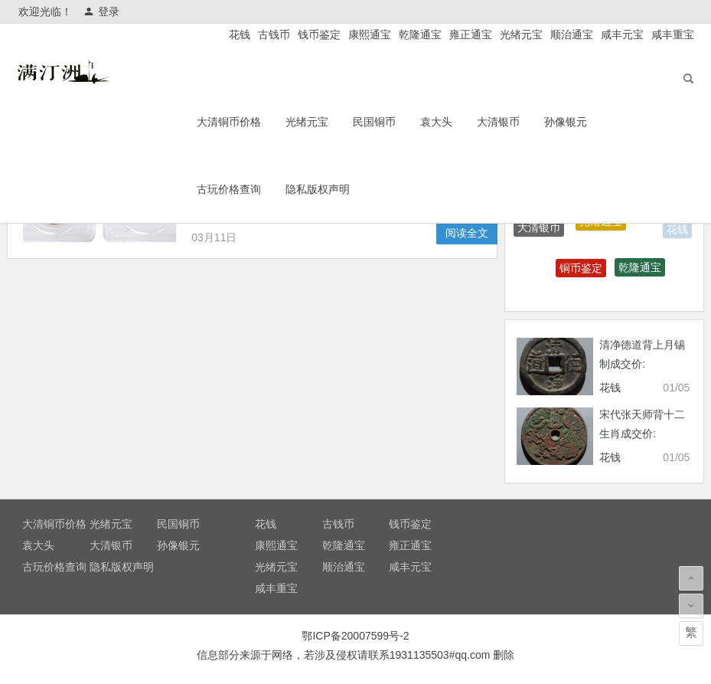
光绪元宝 (521, 34)
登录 (101, 11)
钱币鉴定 (319, 34)
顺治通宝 (571, 34)
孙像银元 (597, 125)
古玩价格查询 (260, 192)
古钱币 (274, 34)
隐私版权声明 (349, 192)
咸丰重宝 (672, 34)
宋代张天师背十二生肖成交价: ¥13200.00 (642, 433)
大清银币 (529, 125)
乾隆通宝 (420, 34)
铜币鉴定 (580, 269)
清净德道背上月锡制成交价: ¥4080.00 (642, 364)
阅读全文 (466, 233)
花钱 (239, 34)
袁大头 (468, 125)
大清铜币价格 (260, 125)
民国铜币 (405, 125)
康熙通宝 (369, 34)
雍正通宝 (470, 34)
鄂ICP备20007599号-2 (355, 636)
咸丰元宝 (622, 34)
